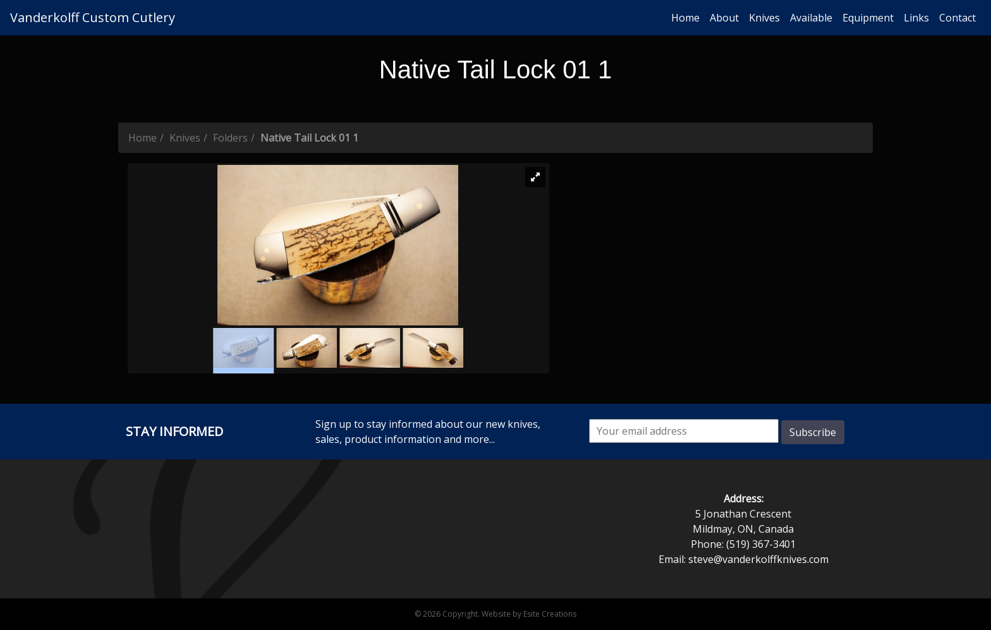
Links (916, 18)
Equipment (868, 18)
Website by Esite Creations (529, 614)
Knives (764, 18)
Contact (957, 18)
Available (811, 18)
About (724, 18)
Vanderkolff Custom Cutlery (92, 17)
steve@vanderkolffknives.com (758, 559)
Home (685, 18)
